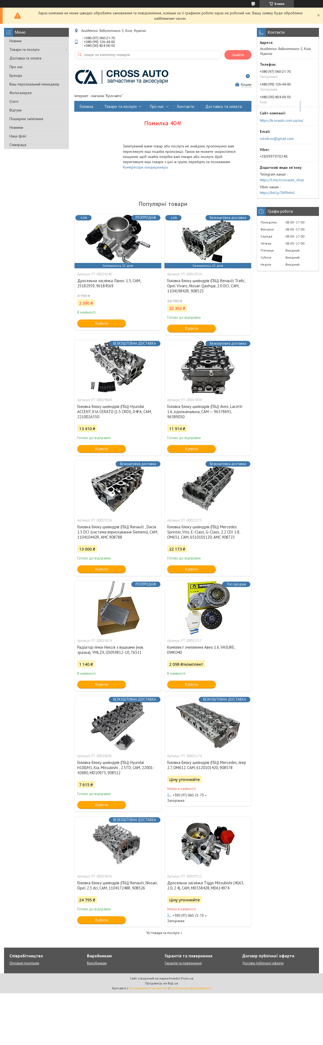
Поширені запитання (26, 118)
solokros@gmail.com (277, 138)
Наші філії (17, 136)
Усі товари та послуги (163, 933)
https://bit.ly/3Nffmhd (277, 192)
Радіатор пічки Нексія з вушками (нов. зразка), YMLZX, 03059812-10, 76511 (110, 650)
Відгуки (15, 110)
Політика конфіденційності (190, 988)
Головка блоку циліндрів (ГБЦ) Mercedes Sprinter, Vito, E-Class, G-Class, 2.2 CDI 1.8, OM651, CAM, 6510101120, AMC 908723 (203, 532)
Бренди (15, 75)
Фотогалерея (20, 92)
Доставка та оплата (25, 58)
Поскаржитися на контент (148, 988)
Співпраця (17, 144)
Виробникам (97, 963)
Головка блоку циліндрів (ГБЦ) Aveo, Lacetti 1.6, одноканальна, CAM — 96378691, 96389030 (204, 411)
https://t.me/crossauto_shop (282, 179)
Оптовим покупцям (24, 963)
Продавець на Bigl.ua (161, 983)
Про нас (16, 66)
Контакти (185, 106)
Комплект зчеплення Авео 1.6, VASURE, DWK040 (201, 650)
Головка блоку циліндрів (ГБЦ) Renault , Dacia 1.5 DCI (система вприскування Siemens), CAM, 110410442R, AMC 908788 (117, 532)
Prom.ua (187, 978)
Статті (13, 101)
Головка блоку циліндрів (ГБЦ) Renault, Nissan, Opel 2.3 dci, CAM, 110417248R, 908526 (117, 885)
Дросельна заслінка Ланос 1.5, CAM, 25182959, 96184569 (109, 283)
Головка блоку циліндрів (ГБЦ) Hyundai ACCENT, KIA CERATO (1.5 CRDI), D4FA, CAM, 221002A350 (114, 411)
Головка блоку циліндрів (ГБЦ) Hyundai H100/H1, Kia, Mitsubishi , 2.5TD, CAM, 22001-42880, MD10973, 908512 (115, 767)
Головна (86, 106)
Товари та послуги (24, 49)
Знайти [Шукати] (238, 55)
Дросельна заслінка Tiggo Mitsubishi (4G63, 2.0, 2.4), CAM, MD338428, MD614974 (205, 885)
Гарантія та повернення (274, 106)
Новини (15, 40)
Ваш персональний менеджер (34, 84)
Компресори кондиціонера (145, 167)
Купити (101, 323)
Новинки (16, 127)
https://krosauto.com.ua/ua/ (281, 120)
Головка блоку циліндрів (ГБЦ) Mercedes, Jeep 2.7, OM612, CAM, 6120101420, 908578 (206, 765)
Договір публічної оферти (263, 963)
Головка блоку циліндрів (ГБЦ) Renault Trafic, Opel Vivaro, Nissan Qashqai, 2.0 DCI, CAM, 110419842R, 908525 (206, 286)
